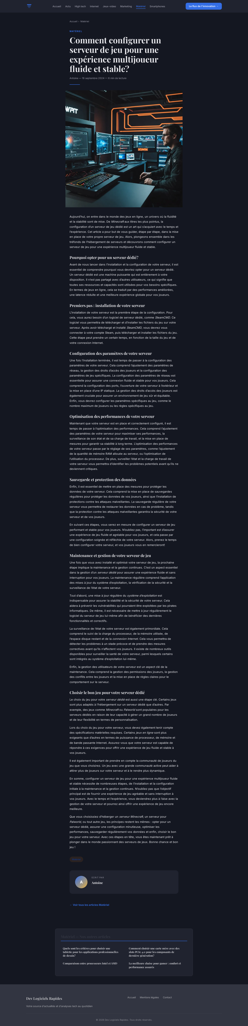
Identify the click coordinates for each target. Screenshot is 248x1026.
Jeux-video (109, 6)
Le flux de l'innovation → (204, 6)
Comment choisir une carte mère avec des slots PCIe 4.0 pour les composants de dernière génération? (154, 952)
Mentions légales (149, 997)
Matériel (141, 6)
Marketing (126, 6)
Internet (94, 6)
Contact (167, 997)
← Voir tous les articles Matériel (89, 905)
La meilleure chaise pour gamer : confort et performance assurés (155, 965)
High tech (80, 6)
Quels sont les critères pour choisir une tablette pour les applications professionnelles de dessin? (90, 952)
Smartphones (157, 6)
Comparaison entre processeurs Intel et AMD (90, 963)
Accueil (57, 6)
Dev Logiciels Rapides (44, 998)
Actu (68, 6)
